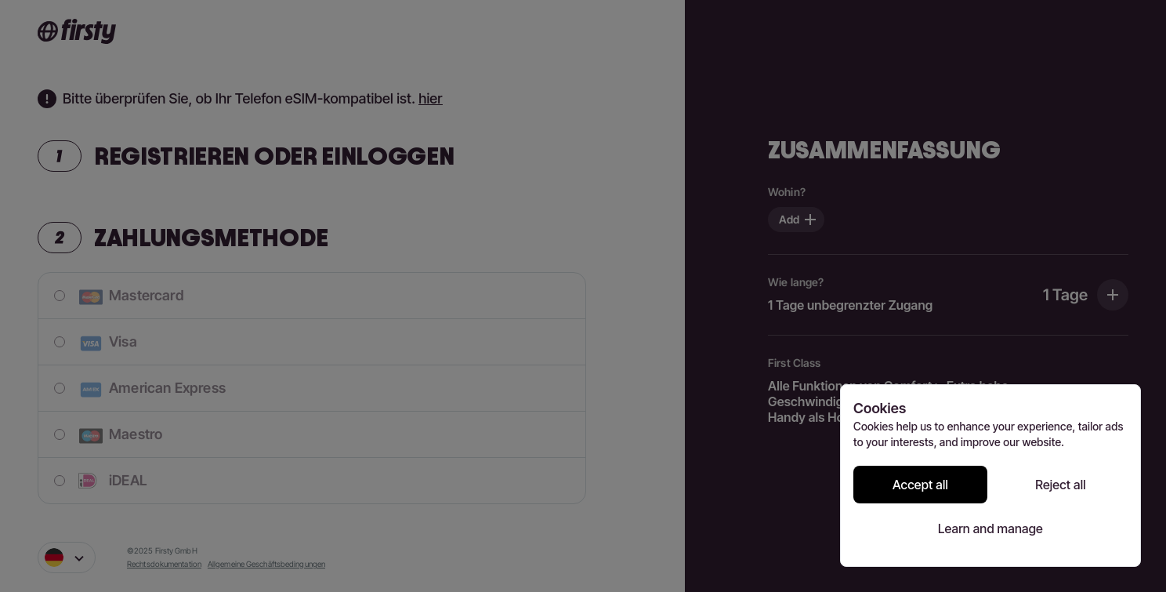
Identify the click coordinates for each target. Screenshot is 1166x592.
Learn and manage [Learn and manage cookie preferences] (990, 528)
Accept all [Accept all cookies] (920, 484)
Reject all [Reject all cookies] (1060, 484)
